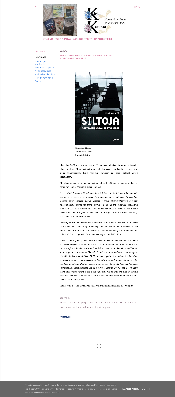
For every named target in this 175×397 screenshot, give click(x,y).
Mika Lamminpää (44, 78)
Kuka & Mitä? (63, 39)
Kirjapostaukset (43, 71)
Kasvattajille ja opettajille (42, 62)
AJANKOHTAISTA (82, 39)
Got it (146, 388)
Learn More (130, 388)
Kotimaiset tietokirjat (45, 74)
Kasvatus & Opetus (44, 67)
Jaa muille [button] (40, 51)
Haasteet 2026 (103, 39)
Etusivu (48, 39)
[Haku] (137, 7)
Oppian (38, 81)
